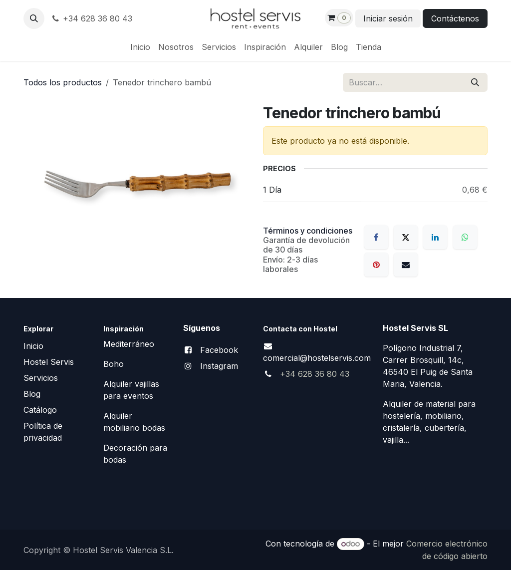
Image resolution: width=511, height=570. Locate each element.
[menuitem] (140, 47)
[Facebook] (376, 237)
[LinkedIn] (435, 237)
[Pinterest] (376, 265)
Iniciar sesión (388, 18)
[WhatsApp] (465, 237)
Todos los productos (62, 82)
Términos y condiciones (307, 231)
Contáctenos (455, 18)
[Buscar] (475, 82)
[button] (33, 18)
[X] (406, 237)
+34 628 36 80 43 (91, 18)
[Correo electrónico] (406, 265)
